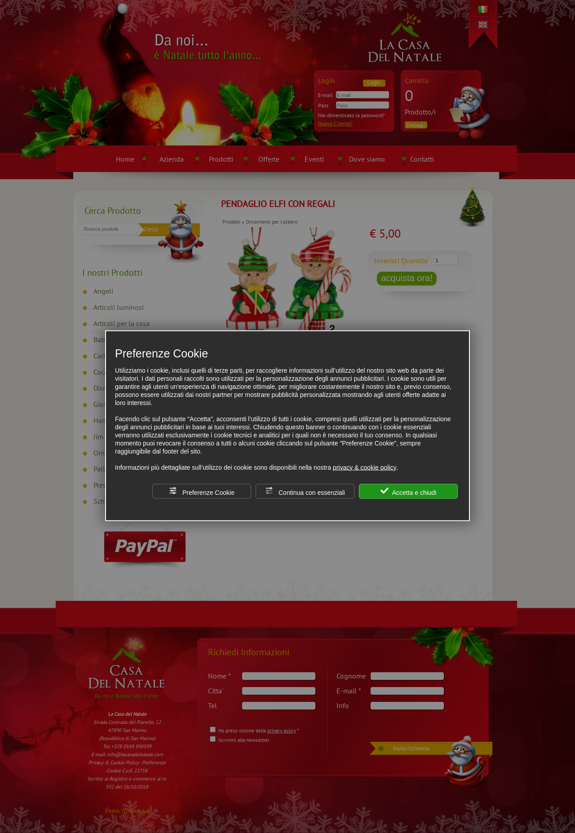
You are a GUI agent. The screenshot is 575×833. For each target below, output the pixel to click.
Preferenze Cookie (201, 491)
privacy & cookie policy (365, 467)
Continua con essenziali (305, 491)
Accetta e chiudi (408, 491)
